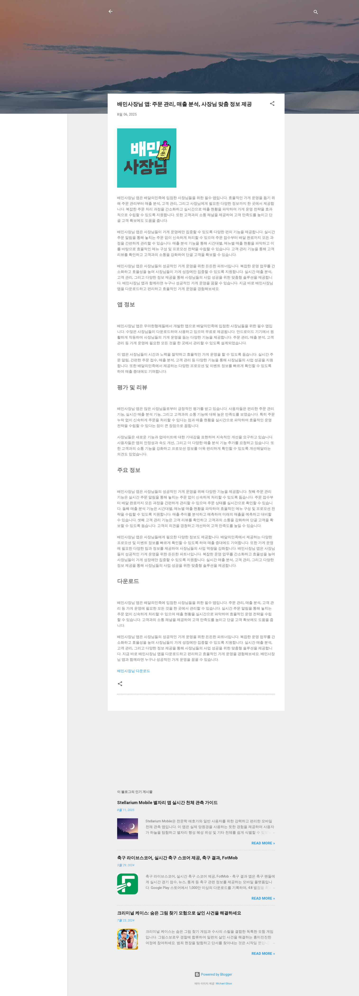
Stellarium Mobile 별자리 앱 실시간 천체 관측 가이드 (167, 802)
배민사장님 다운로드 (133, 671)
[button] (272, 104)
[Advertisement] (303, 94)
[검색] (316, 13)
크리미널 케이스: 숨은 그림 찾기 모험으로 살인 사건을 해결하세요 (179, 912)
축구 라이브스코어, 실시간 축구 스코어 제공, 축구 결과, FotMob (177, 857)
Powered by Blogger (213, 974)
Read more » (263, 843)
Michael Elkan (224, 983)
